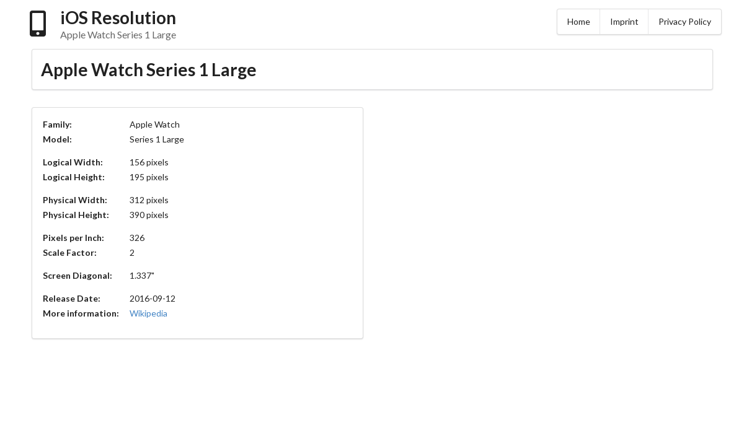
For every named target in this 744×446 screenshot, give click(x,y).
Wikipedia (148, 313)
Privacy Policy (684, 21)
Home (578, 21)
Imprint (624, 21)
